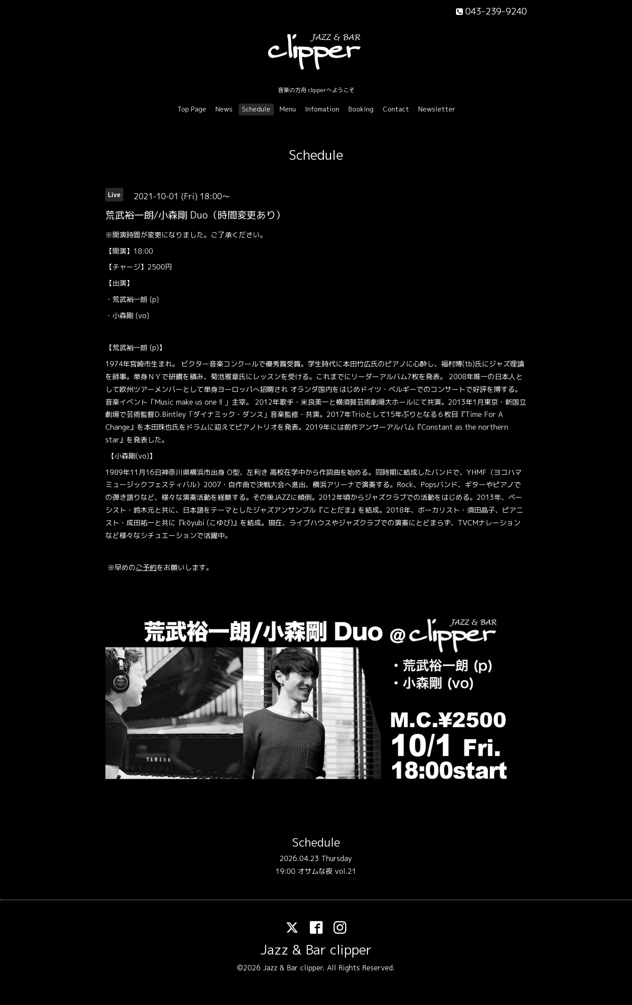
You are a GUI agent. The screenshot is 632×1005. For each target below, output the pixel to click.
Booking (360, 109)
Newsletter (437, 109)
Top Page (191, 109)
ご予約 (146, 567)
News (224, 109)
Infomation (322, 109)
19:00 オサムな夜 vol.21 (316, 871)
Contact (396, 109)
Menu (288, 109)
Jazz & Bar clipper (316, 949)
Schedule (256, 109)
